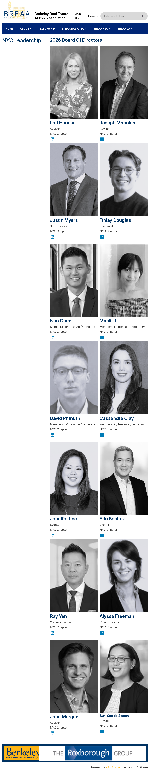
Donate (93, 16)
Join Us (78, 16)
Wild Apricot (113, 767)
